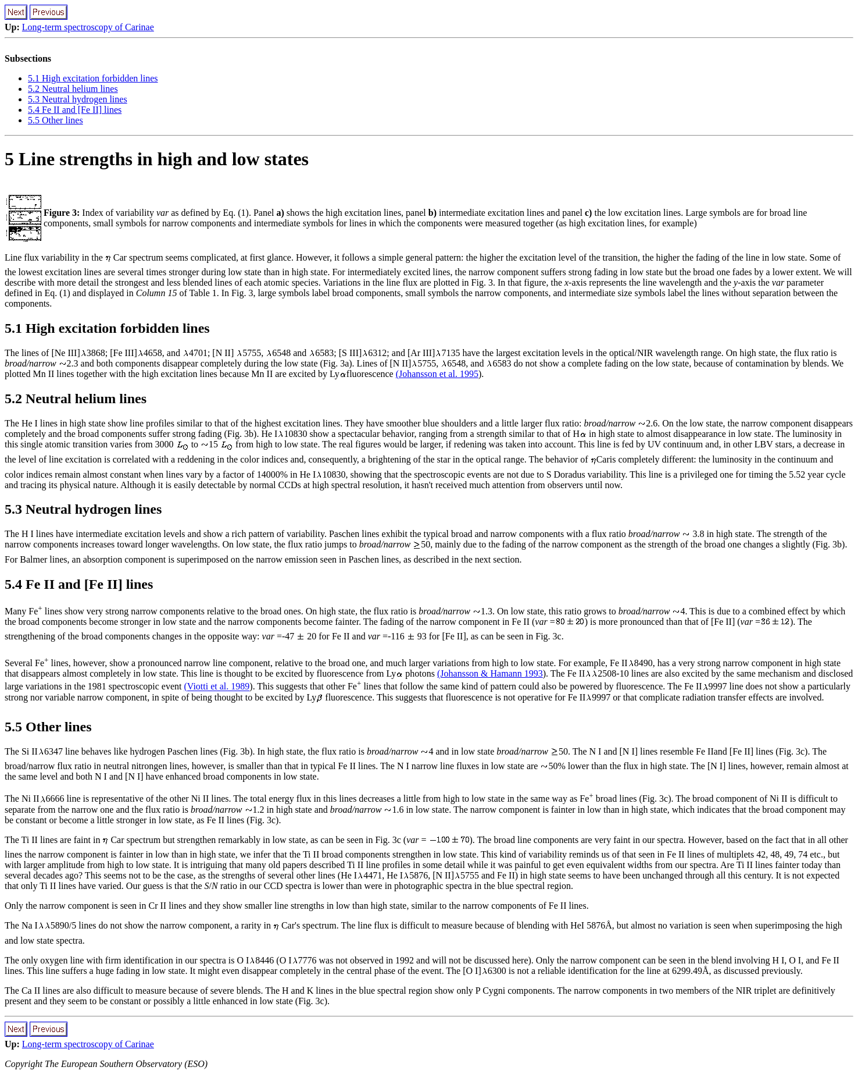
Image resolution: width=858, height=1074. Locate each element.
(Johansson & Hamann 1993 (490, 673)
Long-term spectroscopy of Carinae (88, 27)
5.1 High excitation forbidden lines (93, 78)
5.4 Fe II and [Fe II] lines (74, 110)
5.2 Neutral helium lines (73, 89)
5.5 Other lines (55, 120)
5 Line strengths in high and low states (157, 158)
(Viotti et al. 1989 (217, 687)
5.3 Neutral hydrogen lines (77, 99)
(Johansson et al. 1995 (437, 374)
